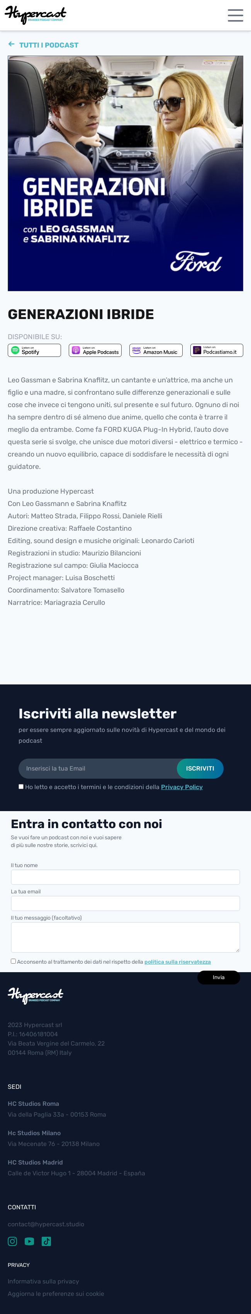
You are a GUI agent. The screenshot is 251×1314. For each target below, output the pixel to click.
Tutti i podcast (48, 43)
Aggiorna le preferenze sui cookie (56, 1293)
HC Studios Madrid (35, 1162)
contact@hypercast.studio (46, 1224)
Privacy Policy (182, 787)
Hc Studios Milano (34, 1133)
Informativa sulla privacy (43, 1281)
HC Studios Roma (33, 1103)
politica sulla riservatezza (177, 962)
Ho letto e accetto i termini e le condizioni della (111, 787)
